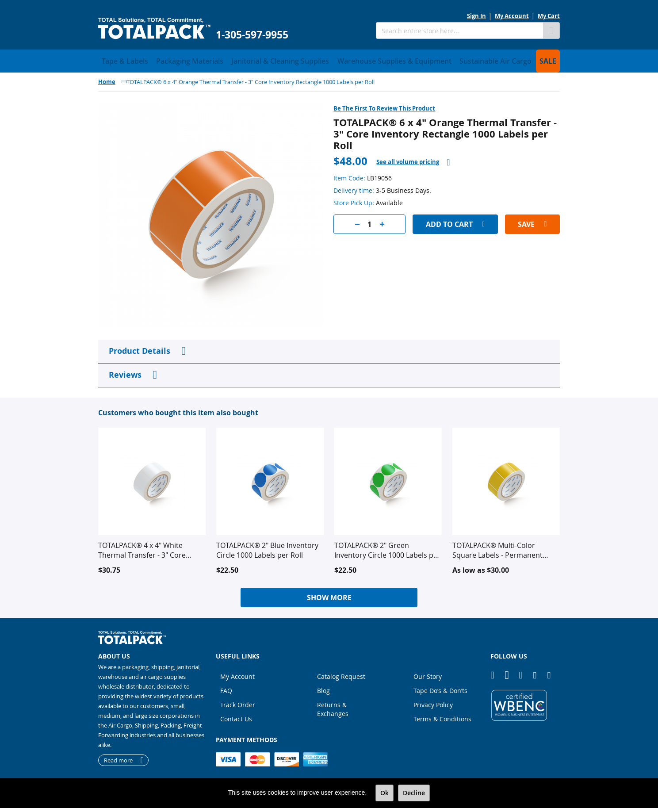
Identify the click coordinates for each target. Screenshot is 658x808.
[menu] (329, 60)
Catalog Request (341, 674)
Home (106, 79)
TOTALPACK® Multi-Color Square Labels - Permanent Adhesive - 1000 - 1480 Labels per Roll (500, 547)
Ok (384, 793)
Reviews (125, 372)
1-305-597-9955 (252, 35)
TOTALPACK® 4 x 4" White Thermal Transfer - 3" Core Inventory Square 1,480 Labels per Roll (148, 547)
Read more (118, 758)
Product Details (139, 348)
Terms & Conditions (442, 716)
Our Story (427, 674)
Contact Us (236, 716)
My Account (512, 16)
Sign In (476, 16)
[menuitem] (120, 60)
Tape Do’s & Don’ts (440, 688)
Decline (414, 793)
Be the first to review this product (384, 106)
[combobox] (459, 30)
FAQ (226, 688)
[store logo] (154, 28)
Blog (323, 688)
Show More (329, 595)
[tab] (413, 159)
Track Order (237, 702)
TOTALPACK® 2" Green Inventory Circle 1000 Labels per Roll (387, 547)
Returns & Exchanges (332, 706)
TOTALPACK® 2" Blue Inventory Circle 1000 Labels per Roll (267, 547)
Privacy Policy (433, 702)
